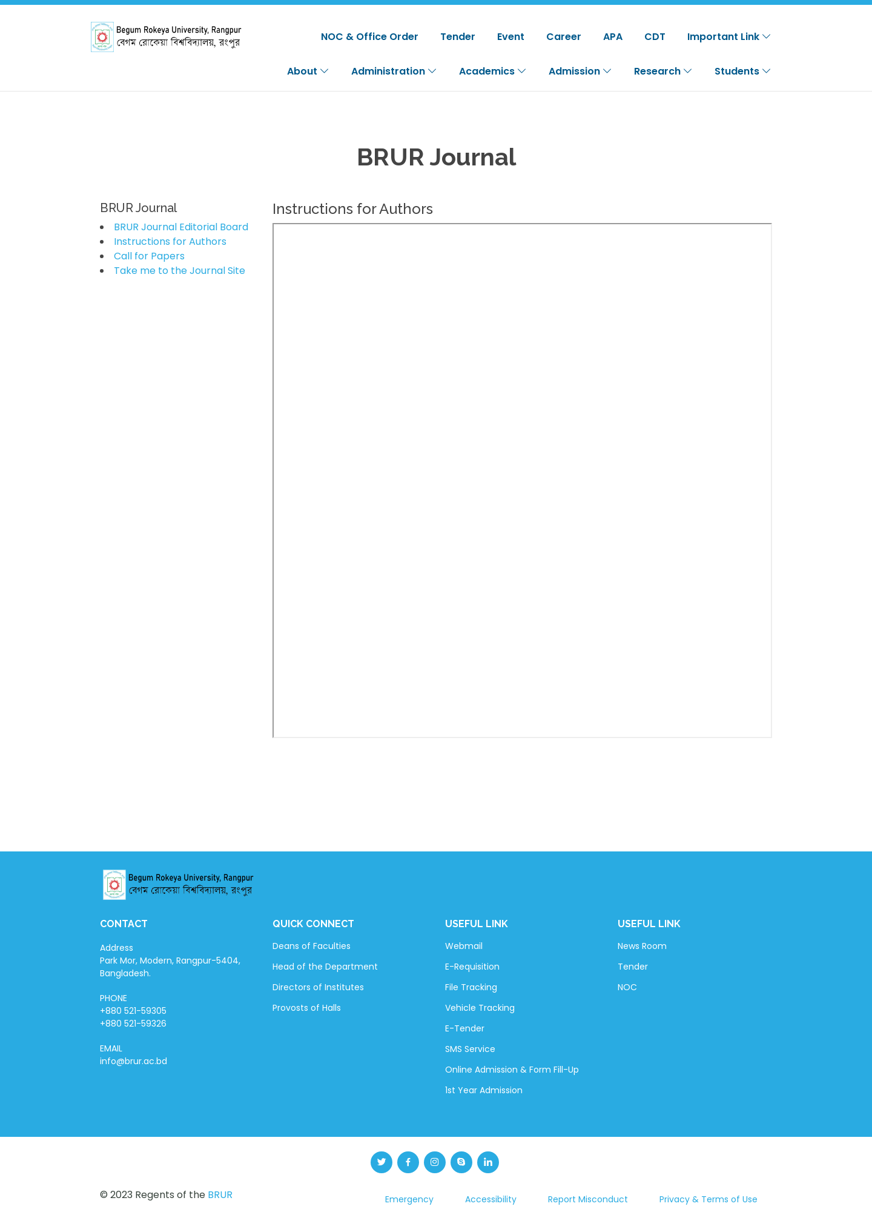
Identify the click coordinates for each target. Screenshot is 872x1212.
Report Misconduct (588, 1199)
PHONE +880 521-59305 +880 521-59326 (133, 1011)
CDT (655, 37)
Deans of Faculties (311, 946)
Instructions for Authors (170, 241)
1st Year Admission (484, 1090)
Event (510, 37)
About (308, 71)
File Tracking (471, 987)
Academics (493, 71)
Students (743, 71)
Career (563, 37)
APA (613, 37)
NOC (627, 987)
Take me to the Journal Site (179, 271)
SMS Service (470, 1049)
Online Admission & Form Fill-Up (512, 1069)
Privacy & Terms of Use (708, 1199)
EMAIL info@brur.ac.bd (133, 1054)
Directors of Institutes (318, 987)
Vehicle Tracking (480, 1008)
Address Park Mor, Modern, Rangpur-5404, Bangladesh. (170, 960)
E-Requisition (472, 966)
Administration (394, 71)
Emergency (409, 1199)
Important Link (729, 37)
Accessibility (491, 1199)
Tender (457, 37)
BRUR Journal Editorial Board (181, 227)
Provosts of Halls (306, 1008)
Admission (580, 71)
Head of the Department (325, 966)
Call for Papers (149, 256)
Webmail (464, 946)
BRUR (220, 1195)
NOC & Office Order (369, 37)
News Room (642, 946)
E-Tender (464, 1028)
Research (663, 71)
